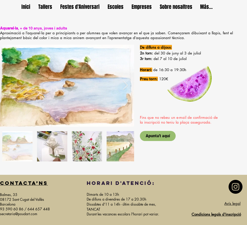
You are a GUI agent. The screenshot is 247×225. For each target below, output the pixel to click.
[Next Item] (125, 86)
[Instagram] (235, 187)
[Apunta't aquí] (158, 136)
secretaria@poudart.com (18, 213)
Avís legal (232, 203)
